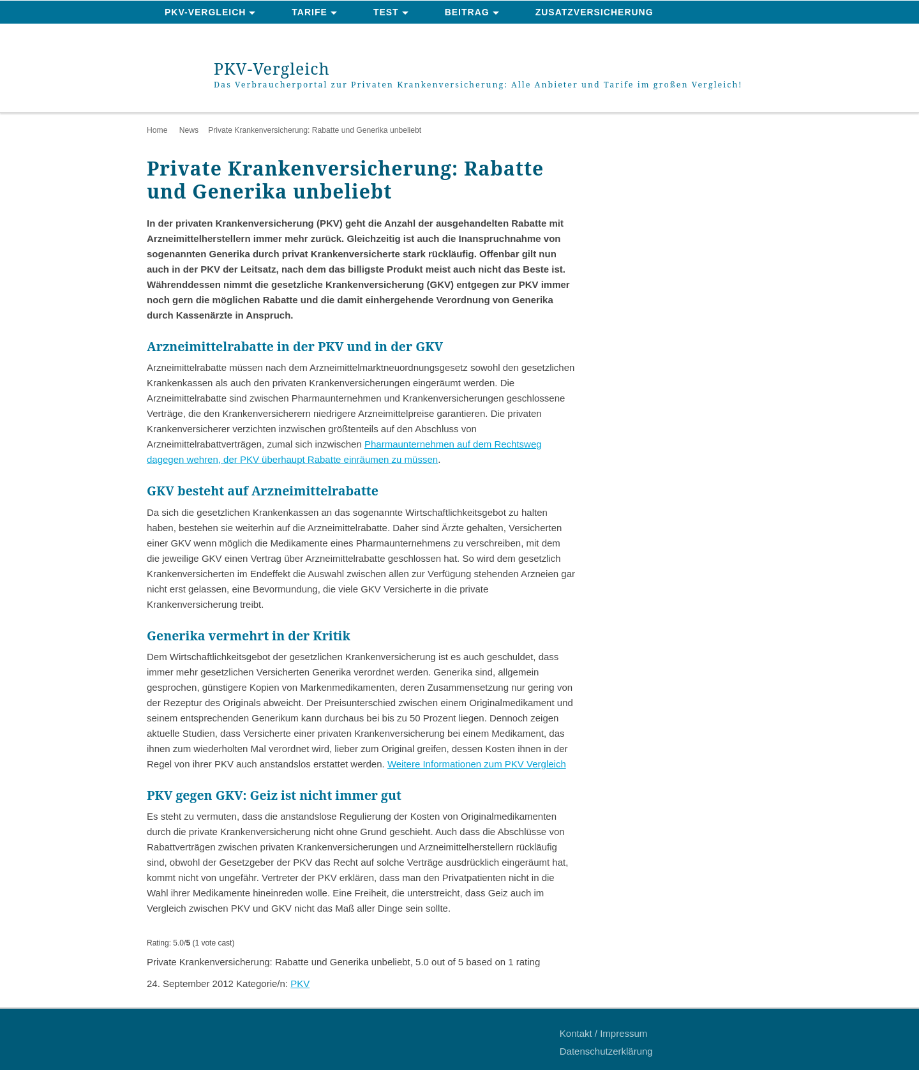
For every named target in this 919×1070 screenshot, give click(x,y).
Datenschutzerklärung (606, 1051)
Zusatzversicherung (594, 12)
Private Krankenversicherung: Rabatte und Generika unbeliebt (314, 130)
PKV (300, 983)
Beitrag (467, 12)
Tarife (309, 12)
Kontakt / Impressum (604, 1033)
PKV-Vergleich (205, 12)
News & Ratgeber (213, 36)
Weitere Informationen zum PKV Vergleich (476, 763)
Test (386, 12)
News (188, 130)
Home (157, 130)
